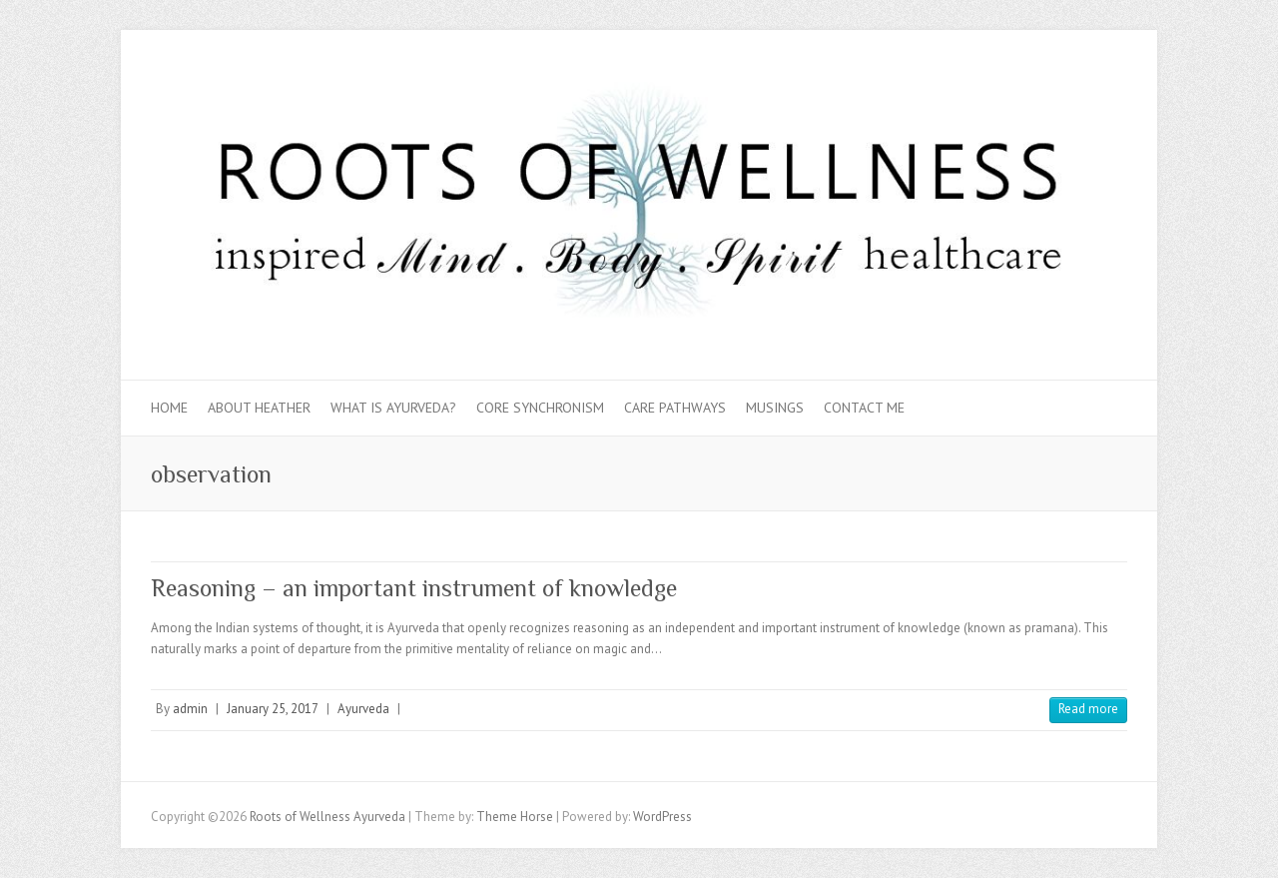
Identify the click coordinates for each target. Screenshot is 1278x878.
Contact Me (864, 408)
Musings (775, 408)
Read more (1088, 708)
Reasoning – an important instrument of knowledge (414, 587)
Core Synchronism (540, 408)
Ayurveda (363, 708)
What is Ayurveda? (393, 408)
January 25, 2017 (273, 708)
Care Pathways (675, 408)
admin (190, 708)
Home (169, 408)
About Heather (259, 408)
